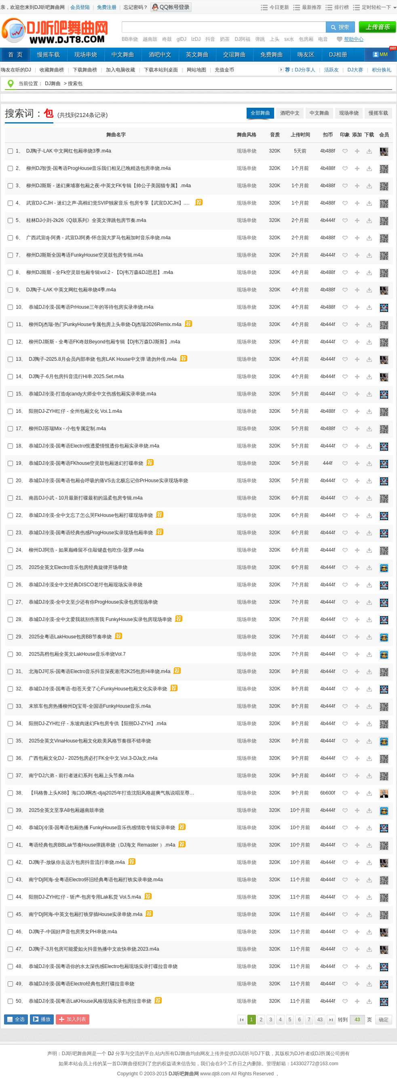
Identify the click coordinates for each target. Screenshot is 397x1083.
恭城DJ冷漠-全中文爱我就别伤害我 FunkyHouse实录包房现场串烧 (100, 619)
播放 (46, 1019)
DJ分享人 (306, 70)
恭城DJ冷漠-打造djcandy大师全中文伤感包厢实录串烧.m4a (92, 394)
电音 (323, 39)
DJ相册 (338, 54)
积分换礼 (381, 70)
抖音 (210, 39)
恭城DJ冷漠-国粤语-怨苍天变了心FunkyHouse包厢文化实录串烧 (98, 689)
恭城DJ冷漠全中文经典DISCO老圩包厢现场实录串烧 (85, 584)
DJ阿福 (242, 39)
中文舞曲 (123, 54)
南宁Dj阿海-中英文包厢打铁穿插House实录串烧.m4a (85, 914)
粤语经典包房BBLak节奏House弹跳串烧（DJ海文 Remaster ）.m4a (102, 845)
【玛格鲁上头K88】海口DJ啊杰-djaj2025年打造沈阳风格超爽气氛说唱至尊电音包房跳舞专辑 (113, 793)
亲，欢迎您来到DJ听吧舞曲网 (33, 7)
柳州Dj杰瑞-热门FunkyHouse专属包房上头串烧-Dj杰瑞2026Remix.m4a (105, 324)
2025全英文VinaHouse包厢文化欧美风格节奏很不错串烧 (89, 741)
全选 (20, 1019)
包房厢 (306, 39)
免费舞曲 (271, 54)
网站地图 (197, 70)
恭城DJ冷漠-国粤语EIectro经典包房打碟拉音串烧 (81, 984)
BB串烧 (130, 39)
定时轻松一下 (376, 7)
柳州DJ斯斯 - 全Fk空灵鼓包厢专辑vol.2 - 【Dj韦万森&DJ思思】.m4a (99, 272)
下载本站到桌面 (165, 70)
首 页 (15, 54)
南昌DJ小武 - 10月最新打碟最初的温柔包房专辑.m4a (85, 498)
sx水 (289, 39)
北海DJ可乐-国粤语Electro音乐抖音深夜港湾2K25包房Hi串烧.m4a (99, 671)
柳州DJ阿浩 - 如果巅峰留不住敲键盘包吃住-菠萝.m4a (86, 550)
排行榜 (341, 7)
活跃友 (332, 70)
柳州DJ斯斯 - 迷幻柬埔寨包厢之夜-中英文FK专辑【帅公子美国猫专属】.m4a (108, 185)
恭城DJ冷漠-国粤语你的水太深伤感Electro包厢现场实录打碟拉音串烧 (103, 966)
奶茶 (225, 39)
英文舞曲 (197, 54)
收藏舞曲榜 (52, 70)
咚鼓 (167, 39)
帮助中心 (353, 39)
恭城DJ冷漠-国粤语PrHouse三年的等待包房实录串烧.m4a (91, 307)
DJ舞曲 (53, 83)
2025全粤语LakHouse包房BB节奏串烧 (70, 637)
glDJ (181, 39)
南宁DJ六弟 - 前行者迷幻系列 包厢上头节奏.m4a (81, 775)
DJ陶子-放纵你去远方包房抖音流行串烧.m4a (77, 862)
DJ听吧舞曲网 (184, 1074)
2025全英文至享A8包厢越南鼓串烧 (66, 810)
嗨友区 (306, 54)
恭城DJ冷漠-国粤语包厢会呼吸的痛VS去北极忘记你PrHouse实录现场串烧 (108, 480)
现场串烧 (85, 54)
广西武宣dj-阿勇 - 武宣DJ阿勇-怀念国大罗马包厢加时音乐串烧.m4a (98, 237)
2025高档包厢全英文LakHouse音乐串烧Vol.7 (77, 654)
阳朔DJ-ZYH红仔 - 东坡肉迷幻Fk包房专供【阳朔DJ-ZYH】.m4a (97, 723)
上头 (274, 39)
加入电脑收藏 (121, 70)
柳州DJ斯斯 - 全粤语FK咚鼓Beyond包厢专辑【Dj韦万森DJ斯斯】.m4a (104, 342)
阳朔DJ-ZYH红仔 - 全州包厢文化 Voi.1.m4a (75, 411)
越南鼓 (150, 39)
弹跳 (260, 39)
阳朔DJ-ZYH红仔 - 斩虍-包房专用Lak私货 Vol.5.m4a (85, 897)
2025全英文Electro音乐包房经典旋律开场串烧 (78, 567)
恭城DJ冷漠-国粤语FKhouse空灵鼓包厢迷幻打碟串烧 (86, 463)
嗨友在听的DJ (16, 70)
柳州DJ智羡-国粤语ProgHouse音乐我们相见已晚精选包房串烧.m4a (98, 168)
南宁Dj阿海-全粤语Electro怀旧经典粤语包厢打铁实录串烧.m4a (96, 879)
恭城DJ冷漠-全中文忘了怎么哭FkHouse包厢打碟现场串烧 (91, 515)
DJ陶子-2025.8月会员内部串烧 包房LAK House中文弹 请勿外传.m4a (102, 359)
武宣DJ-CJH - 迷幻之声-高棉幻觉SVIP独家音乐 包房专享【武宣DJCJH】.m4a (110, 203)
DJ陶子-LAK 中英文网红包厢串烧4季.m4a (71, 290)
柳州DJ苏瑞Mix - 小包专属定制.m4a (67, 428)
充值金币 (224, 70)
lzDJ (196, 39)
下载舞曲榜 (85, 70)
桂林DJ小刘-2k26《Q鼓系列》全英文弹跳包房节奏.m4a (86, 220)
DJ (111, 1053)
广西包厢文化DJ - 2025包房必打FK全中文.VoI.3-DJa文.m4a (93, 758)
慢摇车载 (48, 54)
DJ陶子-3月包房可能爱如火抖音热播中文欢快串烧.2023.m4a (94, 949)
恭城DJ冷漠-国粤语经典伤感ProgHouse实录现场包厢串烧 (91, 532)
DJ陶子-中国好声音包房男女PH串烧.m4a (73, 932)
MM (384, 54)
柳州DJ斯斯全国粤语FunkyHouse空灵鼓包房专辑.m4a (84, 255)
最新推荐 (311, 7)
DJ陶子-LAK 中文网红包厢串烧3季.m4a (68, 151)
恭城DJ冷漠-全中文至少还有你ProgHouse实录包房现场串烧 (93, 602)
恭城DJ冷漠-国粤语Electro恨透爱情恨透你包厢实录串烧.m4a (94, 446)
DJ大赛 (356, 70)
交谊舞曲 (234, 54)
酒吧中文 (160, 54)
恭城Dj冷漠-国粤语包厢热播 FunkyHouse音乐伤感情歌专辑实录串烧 (102, 827)
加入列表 (76, 1019)
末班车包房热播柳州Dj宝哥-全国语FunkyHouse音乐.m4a (89, 706)
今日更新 (279, 7)
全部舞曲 (260, 113)
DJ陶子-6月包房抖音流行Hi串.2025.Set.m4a (76, 376)
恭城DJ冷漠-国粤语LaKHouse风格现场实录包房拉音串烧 (90, 1001)
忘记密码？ (136, 7)
